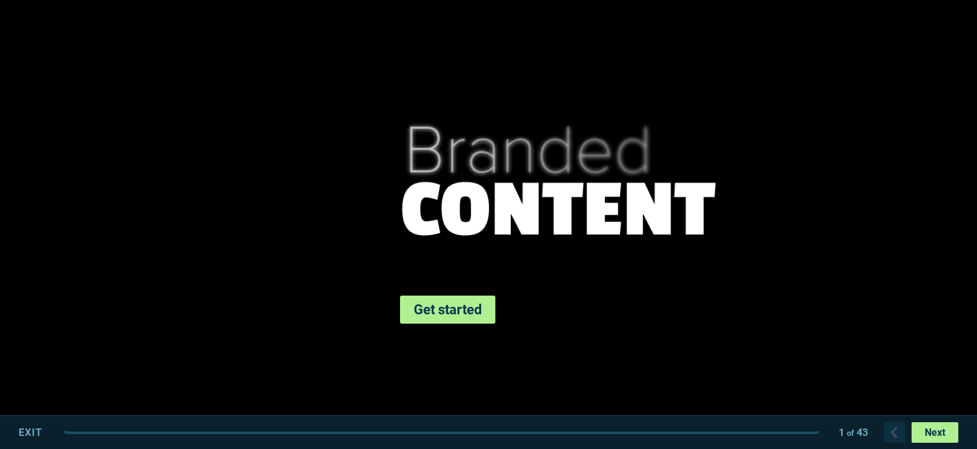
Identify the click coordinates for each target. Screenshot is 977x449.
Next (935, 432)
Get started (448, 309)
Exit (30, 432)
